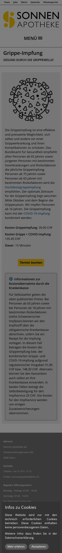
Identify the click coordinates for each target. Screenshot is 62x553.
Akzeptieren (38, 546)
